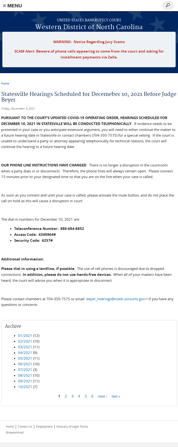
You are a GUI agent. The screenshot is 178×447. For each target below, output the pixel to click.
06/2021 (25, 364)
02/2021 (25, 341)
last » (116, 395)
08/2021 (25, 375)
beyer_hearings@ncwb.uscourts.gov (117, 298)
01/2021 (25, 335)
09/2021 (25, 381)
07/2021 (25, 369)
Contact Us (25, 426)
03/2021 (25, 346)
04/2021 (25, 352)
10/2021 (25, 386)
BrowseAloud (14, 432)
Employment (44, 426)
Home (5, 83)
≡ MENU (12, 5)
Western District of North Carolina (89, 27)
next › (102, 395)
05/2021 (25, 358)
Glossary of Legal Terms (72, 426)
